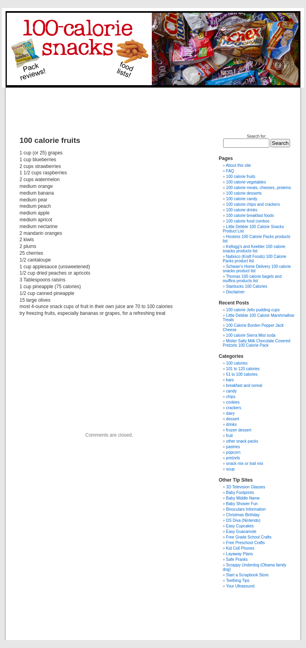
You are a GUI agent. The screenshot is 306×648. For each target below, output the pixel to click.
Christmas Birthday (242, 515)
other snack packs (242, 441)
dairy (230, 413)
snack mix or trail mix (244, 463)
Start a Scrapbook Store (247, 575)
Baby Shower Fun (242, 504)
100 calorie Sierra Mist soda (250, 335)
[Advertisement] (152, 105)
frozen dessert (238, 430)
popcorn (233, 452)
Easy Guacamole (241, 531)
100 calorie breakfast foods (250, 215)
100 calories (236, 363)
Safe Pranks (236, 559)
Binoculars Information (246, 509)
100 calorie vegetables (246, 182)
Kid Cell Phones (240, 548)
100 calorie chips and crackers (253, 204)
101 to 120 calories (243, 369)
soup (230, 469)
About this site (238, 165)
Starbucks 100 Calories (246, 286)
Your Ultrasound (240, 586)
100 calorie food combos (247, 221)
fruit (229, 435)
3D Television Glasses (245, 487)
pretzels (233, 458)
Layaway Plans (239, 554)
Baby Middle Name (242, 498)
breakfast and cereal (244, 385)
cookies (232, 402)
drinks (231, 424)
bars (229, 380)
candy (231, 391)
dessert (232, 419)
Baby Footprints (240, 492)
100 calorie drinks (241, 210)
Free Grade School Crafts (248, 537)
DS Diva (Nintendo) (243, 520)
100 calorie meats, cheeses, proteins (258, 187)
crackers (233, 408)
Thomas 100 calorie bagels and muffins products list (252, 278)
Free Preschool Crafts (245, 543)
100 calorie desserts (244, 193)
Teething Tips (237, 580)
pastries (233, 447)
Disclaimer (235, 292)
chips (230, 396)
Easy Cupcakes (239, 526)
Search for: (257, 136)
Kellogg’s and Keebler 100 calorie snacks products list (254, 248)
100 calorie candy (241, 199)
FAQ (230, 171)
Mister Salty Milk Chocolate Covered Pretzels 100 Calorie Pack (256, 343)
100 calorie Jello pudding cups (253, 310)
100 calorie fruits (240, 176)
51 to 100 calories (241, 374)
